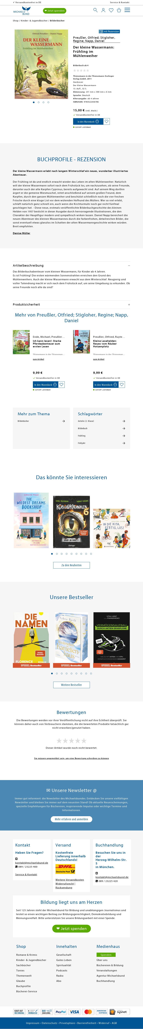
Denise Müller (21, 233)
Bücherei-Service (26, 991)
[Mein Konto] (103, 10)
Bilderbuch (82, 428)
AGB (114, 1023)
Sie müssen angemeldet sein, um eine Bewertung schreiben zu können (71, 758)
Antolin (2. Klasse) (86, 421)
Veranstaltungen (107, 970)
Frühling (82, 436)
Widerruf (104, 1023)
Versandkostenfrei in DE (49, 2)
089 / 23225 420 (108, 881)
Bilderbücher (23, 421)
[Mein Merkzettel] (111, 10)
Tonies (20, 970)
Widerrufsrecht (65, 883)
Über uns (102, 960)
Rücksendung (64, 887)
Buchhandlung (106, 981)
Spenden (106, 954)
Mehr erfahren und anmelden (71, 819)
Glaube (20, 981)
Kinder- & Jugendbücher (31, 960)
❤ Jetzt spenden (55, 10)
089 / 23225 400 (27, 866)
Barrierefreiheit (86, 1023)
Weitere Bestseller (71, 685)
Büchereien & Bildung (110, 965)
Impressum (32, 1023)
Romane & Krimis (26, 954)
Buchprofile (23, 986)
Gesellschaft (63, 954)
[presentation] (13, 342)
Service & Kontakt (119, 2)
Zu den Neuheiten (72, 565)
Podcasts (61, 970)
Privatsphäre (67, 1023)
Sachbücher (23, 965)
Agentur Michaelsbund (111, 975)
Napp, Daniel (95, 41)
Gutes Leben (64, 960)
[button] (52, 554)
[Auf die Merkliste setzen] (106, 121)
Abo (58, 981)
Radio (60, 975)
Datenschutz (49, 1023)
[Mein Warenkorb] (119, 10)
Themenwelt (24, 975)
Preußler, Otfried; (86, 38)
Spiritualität (63, 965)
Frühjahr (81, 443)
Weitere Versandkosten (70, 879)
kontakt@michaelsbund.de (31, 862)
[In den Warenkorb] (88, 121)
